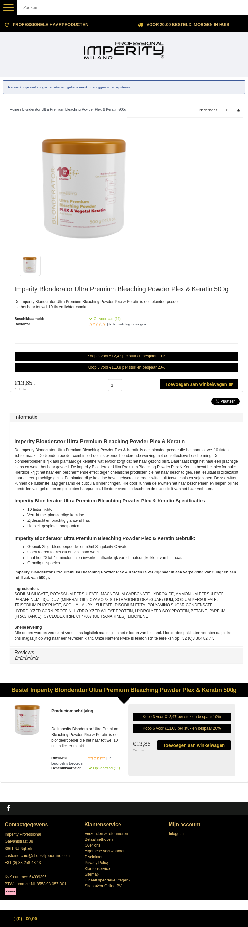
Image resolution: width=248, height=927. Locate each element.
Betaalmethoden (99, 839)
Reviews (126, 655)
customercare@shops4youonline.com (37, 855)
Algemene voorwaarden (105, 851)
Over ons (92, 845)
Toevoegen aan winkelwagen (198, 384)
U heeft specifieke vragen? (107, 880)
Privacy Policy (97, 862)
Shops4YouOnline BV (103, 886)
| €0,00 (25, 919)
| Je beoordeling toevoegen (126, 324)
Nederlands (208, 110)
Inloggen (176, 833)
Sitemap (92, 874)
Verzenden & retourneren (106, 833)
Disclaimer (94, 857)
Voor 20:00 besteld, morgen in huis (187, 24)
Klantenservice (97, 868)
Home (14, 109)
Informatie (26, 417)
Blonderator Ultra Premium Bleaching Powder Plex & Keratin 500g (74, 109)
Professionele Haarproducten (50, 24)
